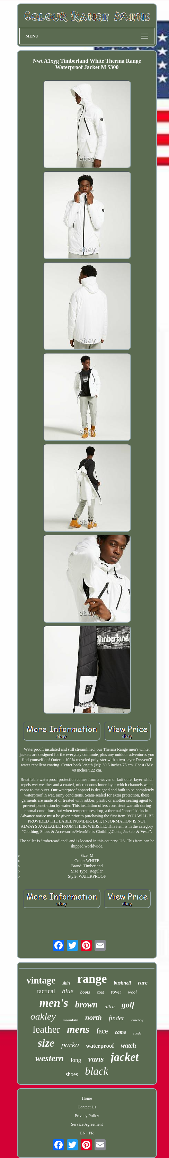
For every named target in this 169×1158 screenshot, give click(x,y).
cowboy (137, 1020)
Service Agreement (87, 1124)
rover (116, 992)
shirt (66, 983)
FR (91, 1133)
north (93, 1017)
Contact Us (87, 1107)
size (46, 1043)
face (102, 1031)
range (92, 979)
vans (96, 1058)
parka (70, 1044)
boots (85, 992)
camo (120, 1032)
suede (137, 1033)
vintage (40, 980)
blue (67, 991)
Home (87, 1098)
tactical (46, 991)
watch (128, 1045)
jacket (125, 1057)
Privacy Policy (87, 1115)
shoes (72, 1074)
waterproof (100, 1045)
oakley (43, 1016)
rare (143, 983)
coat (100, 992)
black (96, 1071)
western (49, 1058)
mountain (70, 1020)
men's (53, 1002)
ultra (110, 1006)
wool (132, 992)
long (76, 1060)
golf (128, 1005)
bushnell (122, 983)
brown (86, 1004)
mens (78, 1029)
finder (116, 1018)
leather (46, 1029)
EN (83, 1133)
